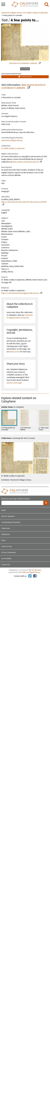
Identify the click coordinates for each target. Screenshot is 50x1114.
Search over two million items (15, 499)
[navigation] (3, 4)
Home (3, 510)
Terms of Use (6, 546)
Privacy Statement (8, 552)
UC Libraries (36, 570)
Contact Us (5, 564)
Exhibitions (5, 534)
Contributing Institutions (11, 522)
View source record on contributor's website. (23, 86)
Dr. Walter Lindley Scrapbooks (36, 12)
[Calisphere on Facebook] (34, 576)
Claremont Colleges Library (12, 12)
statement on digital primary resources (20, 316)
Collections (5, 528)
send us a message (14, 382)
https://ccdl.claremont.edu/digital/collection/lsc (20, 293)
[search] (47, 4)
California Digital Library (30, 572)
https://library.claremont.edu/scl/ (26, 162)
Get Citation (25, 69)
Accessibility (6, 558)
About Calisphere (8, 516)
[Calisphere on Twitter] (29, 576)
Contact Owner (25, 77)
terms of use (15, 351)
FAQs (3, 540)
